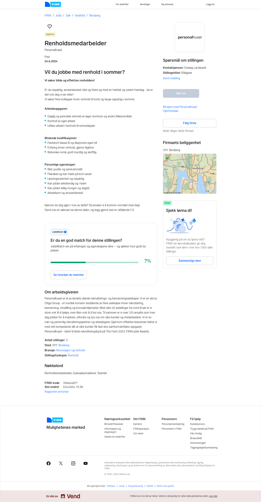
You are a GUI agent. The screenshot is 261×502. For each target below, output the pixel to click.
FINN (48, 15)
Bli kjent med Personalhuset (180, 107)
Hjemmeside (170, 111)
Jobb (58, 15)
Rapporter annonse (57, 391)
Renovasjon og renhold (70, 350)
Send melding (171, 78)
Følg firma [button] (189, 123)
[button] (50, 26)
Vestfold (80, 15)
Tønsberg (94, 15)
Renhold (73, 355)
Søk (68, 15)
